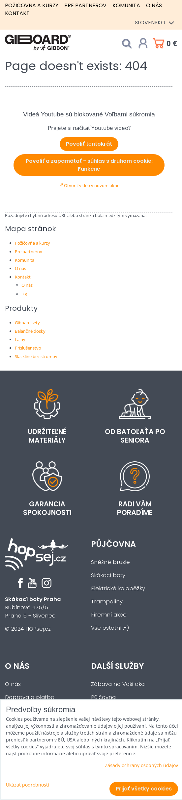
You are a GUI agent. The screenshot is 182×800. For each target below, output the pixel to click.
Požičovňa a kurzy (31, 5)
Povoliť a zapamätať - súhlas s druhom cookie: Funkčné (89, 165)
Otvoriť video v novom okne (89, 185)
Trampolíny (107, 601)
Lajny (20, 339)
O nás (154, 5)
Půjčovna (113, 544)
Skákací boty (108, 575)
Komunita (126, 5)
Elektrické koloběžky (118, 588)
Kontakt (17, 13)
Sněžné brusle (110, 562)
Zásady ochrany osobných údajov (141, 765)
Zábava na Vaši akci (118, 684)
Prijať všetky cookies (144, 788)
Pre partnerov (85, 5)
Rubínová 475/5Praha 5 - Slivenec (33, 607)
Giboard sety (27, 323)
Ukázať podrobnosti (27, 785)
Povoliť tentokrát (89, 144)
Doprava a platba (29, 697)
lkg (24, 294)
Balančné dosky (30, 331)
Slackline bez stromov (36, 356)
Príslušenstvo (28, 348)
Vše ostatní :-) (110, 628)
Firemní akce (109, 614)
